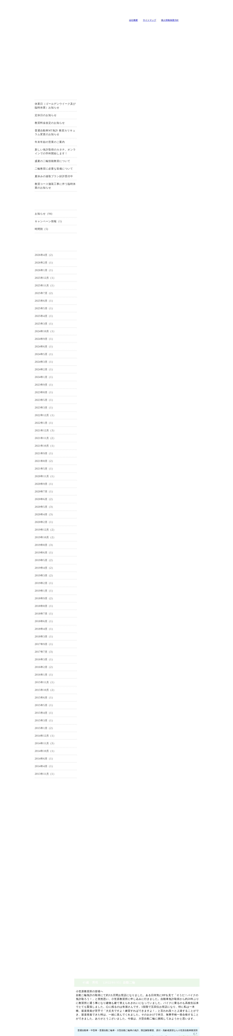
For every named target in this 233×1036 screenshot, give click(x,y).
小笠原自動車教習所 (196, 119)
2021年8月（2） (37, 463)
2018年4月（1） (37, 631)
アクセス (48, 889)
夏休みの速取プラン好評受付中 (46, 178)
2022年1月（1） (37, 425)
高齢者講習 (48, 932)
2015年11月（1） (37, 684)
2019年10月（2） (37, 539)
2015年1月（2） (37, 730)
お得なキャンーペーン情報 (48, 79)
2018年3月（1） (37, 638)
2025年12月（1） (37, 280)
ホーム (191, 1017)
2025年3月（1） (37, 325)
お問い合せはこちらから (184, 163)
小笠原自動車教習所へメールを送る (186, 10)
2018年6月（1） (37, 623)
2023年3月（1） (37, 409)
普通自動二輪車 (48, 839)
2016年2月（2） (37, 669)
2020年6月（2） (37, 501)
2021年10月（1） (37, 447)
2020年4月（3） (37, 516)
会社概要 (126, 20)
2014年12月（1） (37, 737)
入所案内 (59, 27)
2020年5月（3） (37, 508)
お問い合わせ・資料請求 (48, 795)
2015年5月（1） (37, 707)
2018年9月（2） (37, 600)
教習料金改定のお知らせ (42, 125)
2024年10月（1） (37, 333)
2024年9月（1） (37, 341)
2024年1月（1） (37, 379)
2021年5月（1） (37, 470)
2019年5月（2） (37, 562)
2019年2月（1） (37, 585)
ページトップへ (197, 1001)
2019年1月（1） (37, 592)
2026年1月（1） (37, 272)
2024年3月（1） (37, 363)
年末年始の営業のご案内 (42, 144)
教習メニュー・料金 (105, 27)
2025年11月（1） (37, 287)
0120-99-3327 (120, 163)
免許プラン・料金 (142, 1017)
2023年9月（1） (37, 386)
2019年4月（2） (37, 570)
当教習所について (36, 27)
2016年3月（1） (37, 661)
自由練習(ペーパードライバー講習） (48, 953)
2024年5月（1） (37, 356)
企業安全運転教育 (48, 939)
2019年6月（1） (37, 554)
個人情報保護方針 (162, 20)
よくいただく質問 (173, 27)
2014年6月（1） (37, 760)
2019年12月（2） (37, 531)
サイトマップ (142, 20)
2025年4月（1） (37, 318)
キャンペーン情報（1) (40, 223)
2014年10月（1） (37, 753)
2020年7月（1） (37, 493)
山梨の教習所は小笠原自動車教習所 (68, 14)
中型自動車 (48, 832)
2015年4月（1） (37, 714)
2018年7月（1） (37, 615)
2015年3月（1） (37, 722)
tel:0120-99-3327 (140, 10)
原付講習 (48, 925)
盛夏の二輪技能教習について (45, 163)
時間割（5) (34, 231)
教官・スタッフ (150, 27)
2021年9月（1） (37, 455)
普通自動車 (48, 818)
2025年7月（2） (37, 295)
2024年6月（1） (37, 348)
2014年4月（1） (37, 768)
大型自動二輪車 (48, 846)
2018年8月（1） (37, 608)
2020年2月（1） (37, 524)
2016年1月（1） (37, 676)
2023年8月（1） (37, 394)
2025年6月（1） (37, 302)
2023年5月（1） (37, 402)
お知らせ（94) (36, 215)
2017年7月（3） (37, 653)
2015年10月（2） (37, 692)
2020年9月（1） (37, 486)
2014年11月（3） (37, 745)
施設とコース (82, 27)
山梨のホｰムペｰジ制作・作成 (115, 1034)
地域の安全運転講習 (48, 946)
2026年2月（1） (37, 264)
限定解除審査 (48, 853)
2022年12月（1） (37, 417)
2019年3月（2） (37, 577)
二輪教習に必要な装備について (46, 170)
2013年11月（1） (37, 776)
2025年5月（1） (37, 310)
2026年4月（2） (37, 257)
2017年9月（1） (37, 646)
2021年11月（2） (37, 440)
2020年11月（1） (37, 478)
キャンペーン (128, 27)
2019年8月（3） (37, 547)
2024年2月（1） (37, 371)
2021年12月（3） (37, 432)
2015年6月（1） (37, 699)
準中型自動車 (48, 825)
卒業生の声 (196, 27)
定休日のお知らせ (38, 117)
